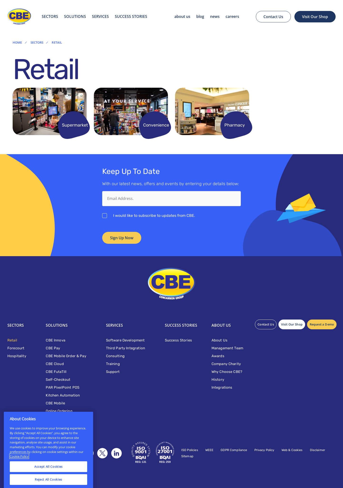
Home (17, 42)
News (215, 16)
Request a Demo (322, 324)
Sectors (50, 16)
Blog (200, 16)
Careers (232, 16)
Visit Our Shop (315, 16)
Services (100, 16)
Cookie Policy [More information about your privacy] (19, 464)
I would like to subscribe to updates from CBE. (154, 215)
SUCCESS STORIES (131, 16)
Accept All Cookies (48, 474)
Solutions (75, 16)
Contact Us (273, 16)
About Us (182, 16)
